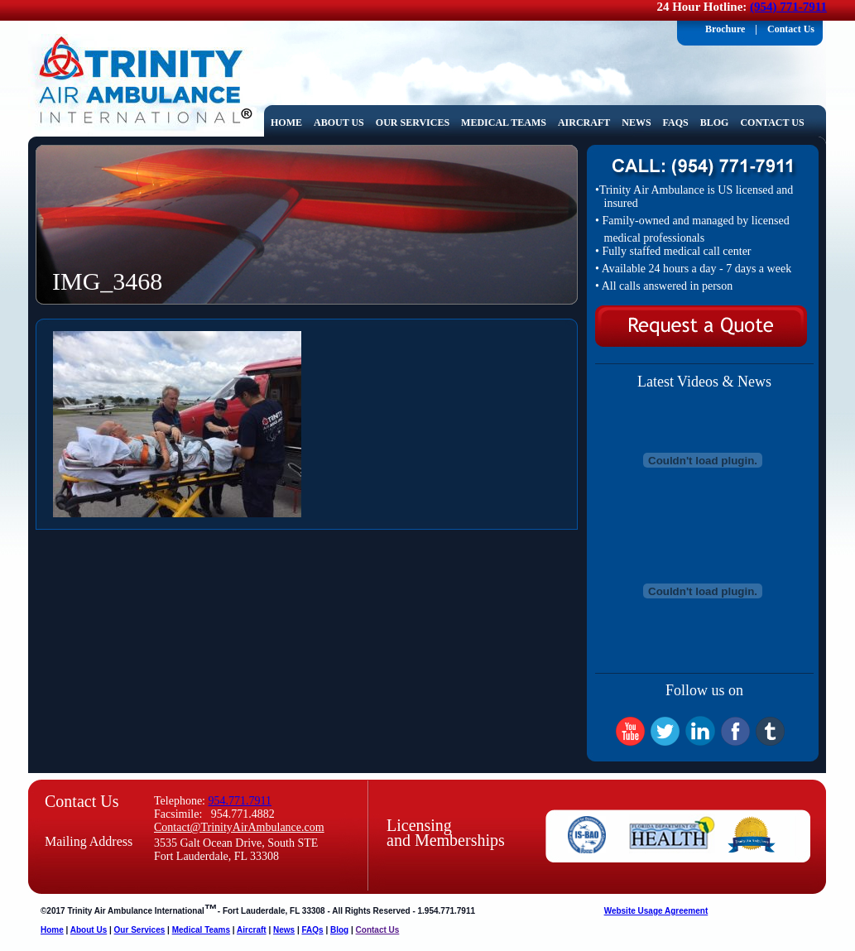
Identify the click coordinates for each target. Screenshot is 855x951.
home (286, 122)
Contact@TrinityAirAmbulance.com (239, 827)
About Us (342, 123)
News (639, 123)
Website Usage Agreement (656, 910)
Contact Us (790, 29)
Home (52, 929)
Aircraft (587, 123)
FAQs (678, 123)
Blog (714, 122)
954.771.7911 (240, 801)
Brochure (725, 29)
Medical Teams (506, 123)
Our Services (415, 123)
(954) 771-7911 (788, 6)
